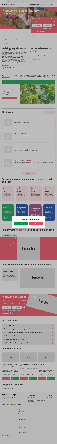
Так (21, 223)
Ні (35, 223)
